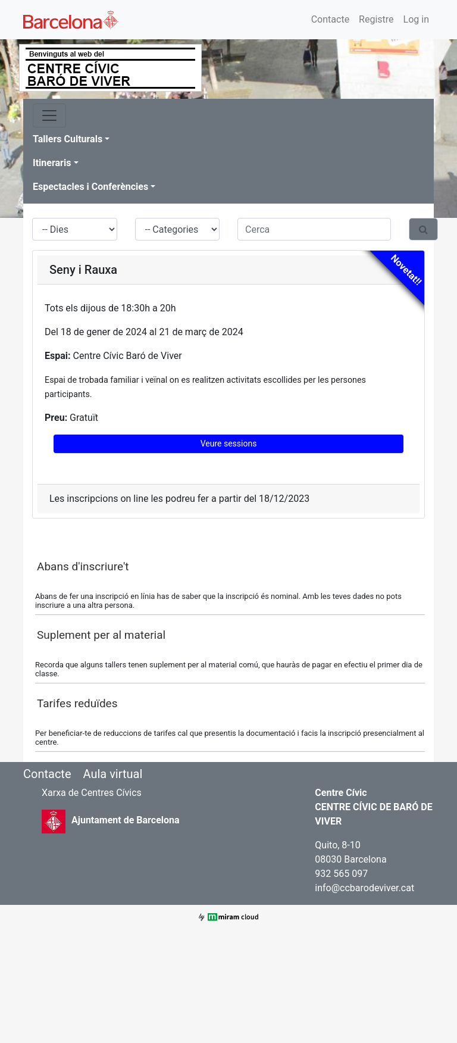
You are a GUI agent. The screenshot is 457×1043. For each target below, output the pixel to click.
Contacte (330, 19)
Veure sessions (229, 443)
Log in (416, 19)
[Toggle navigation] (49, 115)
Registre (376, 19)
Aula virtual (112, 774)
